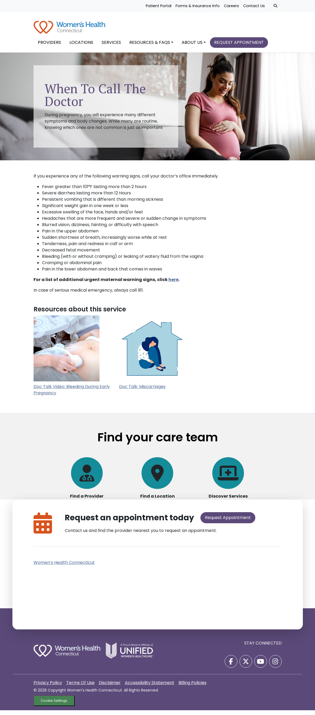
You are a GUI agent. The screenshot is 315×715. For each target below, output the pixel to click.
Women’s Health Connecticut (64, 567)
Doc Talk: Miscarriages (142, 391)
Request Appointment (228, 522)
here (173, 285)
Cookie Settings (54, 705)
